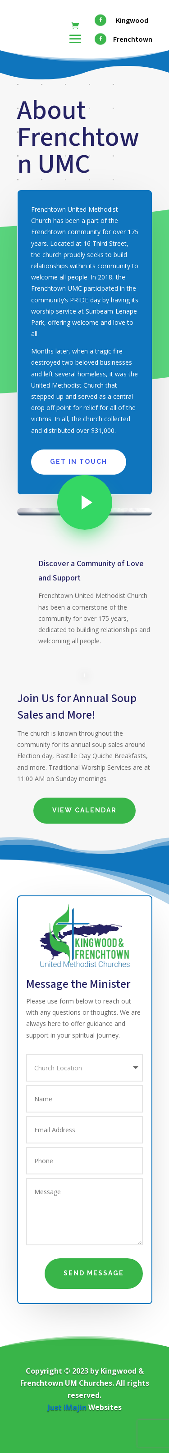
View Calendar (84, 810)
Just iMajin (67, 1407)
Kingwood (132, 21)
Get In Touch (78, 461)
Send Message (94, 1273)
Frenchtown (132, 39)
